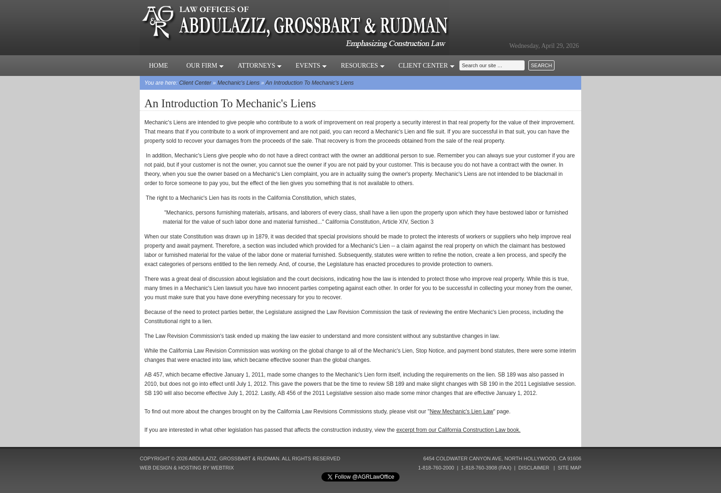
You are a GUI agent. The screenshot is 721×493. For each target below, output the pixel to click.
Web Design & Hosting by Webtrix (187, 467)
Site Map (569, 467)
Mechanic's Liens (238, 83)
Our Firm (205, 65)
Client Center (427, 65)
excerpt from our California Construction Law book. (458, 430)
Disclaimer (533, 467)
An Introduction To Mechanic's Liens (309, 83)
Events (311, 65)
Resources (362, 65)
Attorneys (260, 65)
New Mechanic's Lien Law (461, 411)
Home (158, 65)
